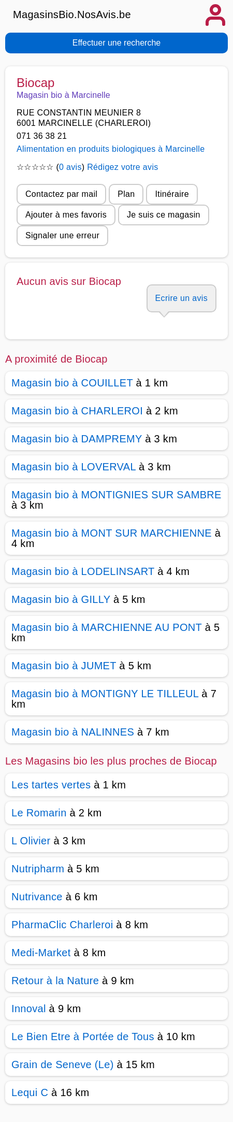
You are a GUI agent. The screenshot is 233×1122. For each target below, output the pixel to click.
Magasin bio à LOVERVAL (73, 466)
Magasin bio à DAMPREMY (76, 438)
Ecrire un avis (181, 298)
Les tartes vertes (51, 784)
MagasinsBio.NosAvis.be (72, 14)
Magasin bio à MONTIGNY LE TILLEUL (104, 693)
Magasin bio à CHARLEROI (77, 410)
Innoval (28, 1008)
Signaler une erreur (62, 235)
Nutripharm (37, 868)
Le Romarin (39, 812)
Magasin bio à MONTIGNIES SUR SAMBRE (116, 494)
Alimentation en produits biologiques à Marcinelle (111, 149)
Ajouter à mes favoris (66, 214)
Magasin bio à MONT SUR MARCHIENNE (111, 533)
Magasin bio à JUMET (63, 665)
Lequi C (29, 1092)
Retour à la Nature (55, 980)
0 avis (70, 167)
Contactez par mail (61, 194)
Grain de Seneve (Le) (62, 1064)
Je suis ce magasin (163, 214)
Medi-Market (41, 952)
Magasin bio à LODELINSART (82, 571)
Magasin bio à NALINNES (72, 732)
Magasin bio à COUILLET (72, 383)
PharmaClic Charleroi (62, 924)
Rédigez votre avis (122, 167)
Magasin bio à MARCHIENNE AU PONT (106, 627)
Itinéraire (171, 194)
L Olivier (31, 840)
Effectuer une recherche (116, 42)
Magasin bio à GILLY (60, 599)
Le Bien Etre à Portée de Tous (82, 1036)
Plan (126, 194)
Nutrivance (37, 896)
